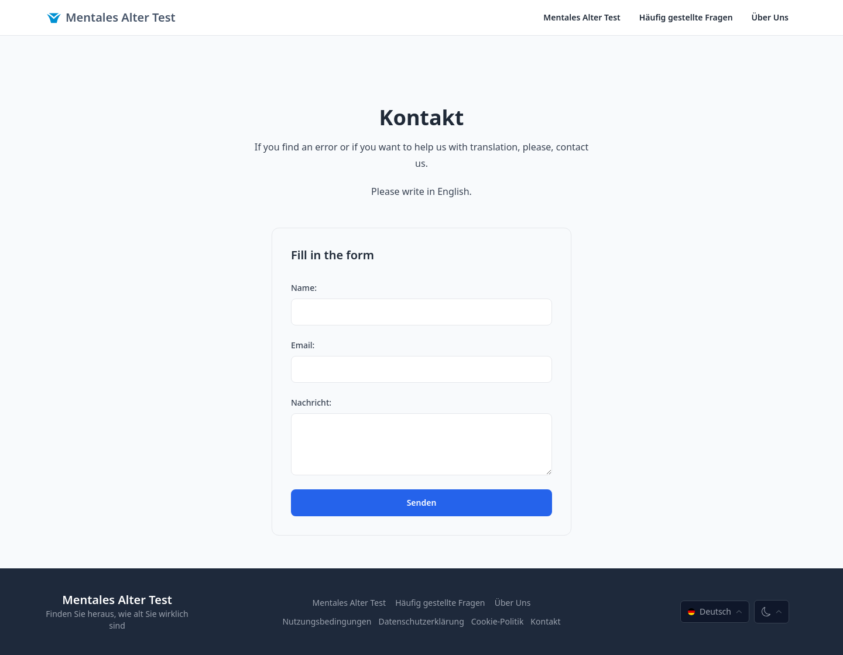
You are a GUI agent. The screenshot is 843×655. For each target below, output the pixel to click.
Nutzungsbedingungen (326, 621)
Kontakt (545, 621)
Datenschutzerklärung (421, 621)
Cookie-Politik (497, 621)
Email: (302, 345)
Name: (304, 287)
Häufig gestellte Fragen (686, 17)
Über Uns (770, 17)
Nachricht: (311, 402)
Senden (422, 502)
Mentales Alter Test (111, 17)
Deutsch (715, 611)
